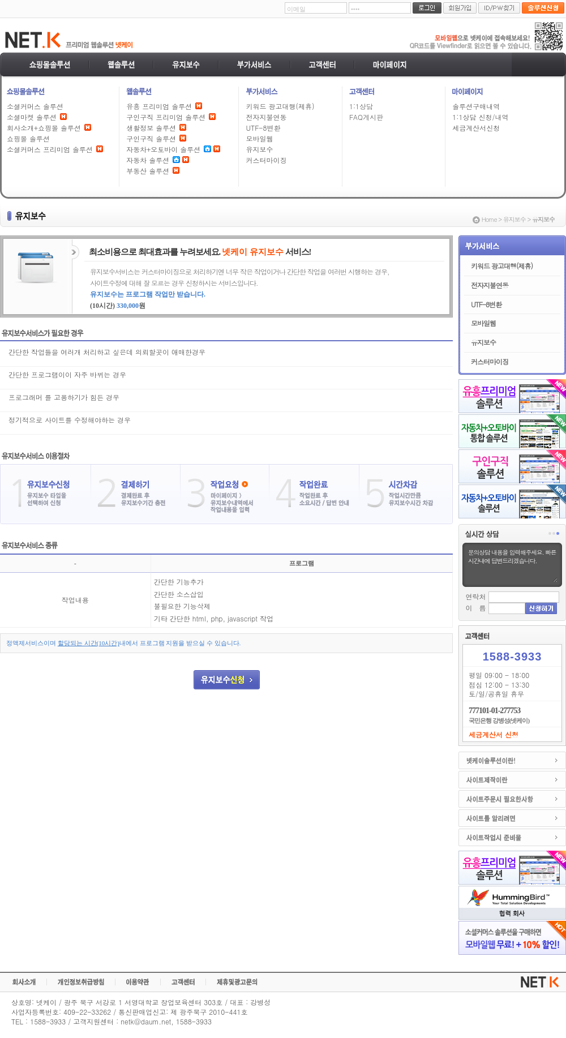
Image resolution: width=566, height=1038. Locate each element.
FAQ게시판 (366, 117)
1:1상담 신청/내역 (480, 117)
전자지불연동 (266, 117)
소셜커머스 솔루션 (35, 106)
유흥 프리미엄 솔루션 (159, 106)
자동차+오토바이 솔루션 (163, 149)
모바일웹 (259, 138)
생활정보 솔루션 (151, 127)
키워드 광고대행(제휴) (280, 106)
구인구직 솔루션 (151, 138)
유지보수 (259, 149)
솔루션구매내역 (476, 106)
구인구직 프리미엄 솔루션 (165, 117)
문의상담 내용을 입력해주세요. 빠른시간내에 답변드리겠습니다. (512, 564)
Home (489, 219)
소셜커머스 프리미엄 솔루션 (50, 149)
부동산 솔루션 (147, 170)
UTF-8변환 (263, 127)
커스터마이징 (266, 160)
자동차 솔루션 (147, 160)
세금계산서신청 (476, 127)
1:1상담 (361, 106)
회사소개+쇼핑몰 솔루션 (44, 127)
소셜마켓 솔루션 (32, 117)
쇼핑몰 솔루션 (28, 138)
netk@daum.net (146, 1021)
